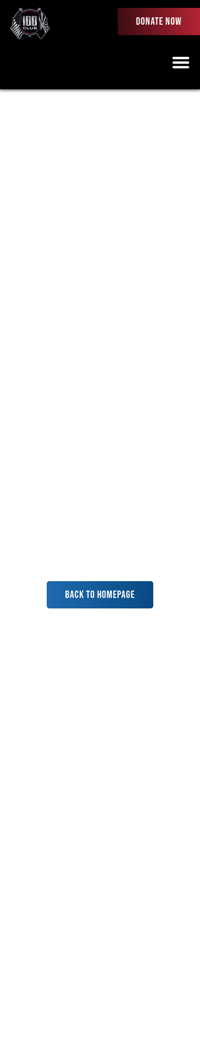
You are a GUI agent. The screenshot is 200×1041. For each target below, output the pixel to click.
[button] (181, 62)
